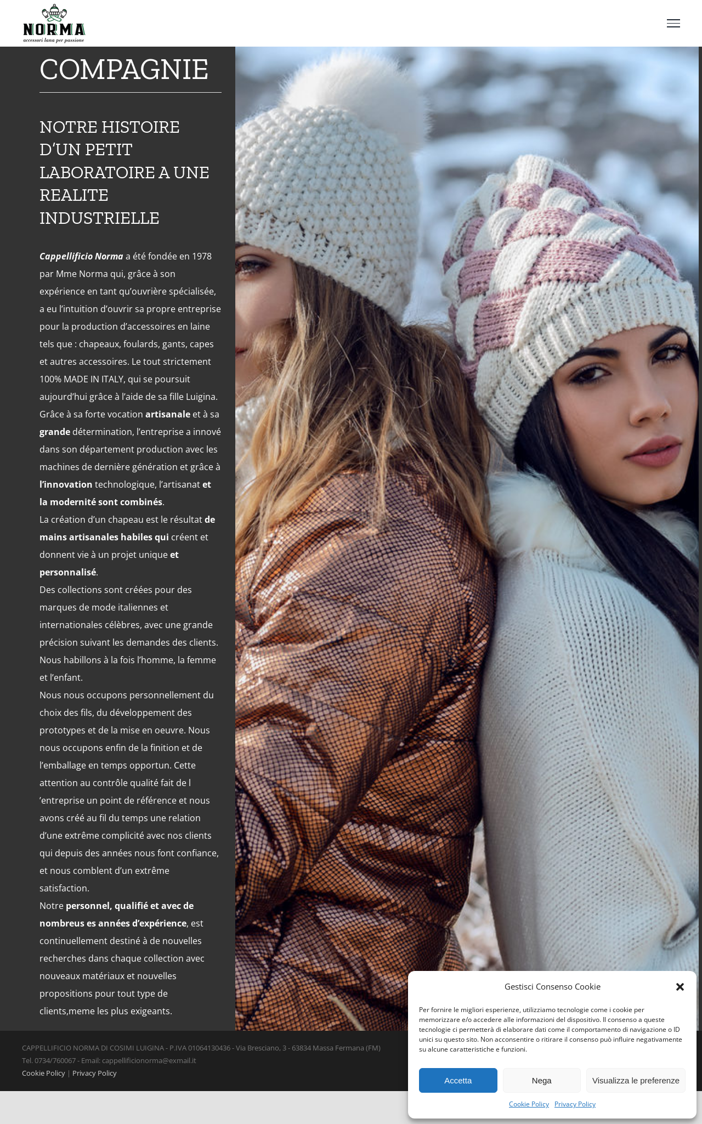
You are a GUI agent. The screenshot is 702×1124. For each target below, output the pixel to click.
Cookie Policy (529, 1104)
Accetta (458, 1080)
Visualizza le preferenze (636, 1080)
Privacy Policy (575, 1104)
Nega (542, 1080)
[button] (680, 986)
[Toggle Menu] (673, 23)
